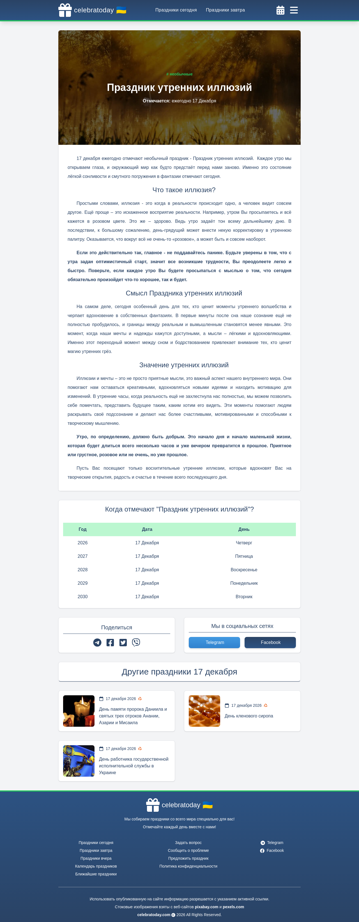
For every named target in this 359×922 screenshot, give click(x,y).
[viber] (136, 642)
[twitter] (123, 642)
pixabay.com (206, 907)
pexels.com (233, 907)
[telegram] (97, 642)
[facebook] (110, 642)
